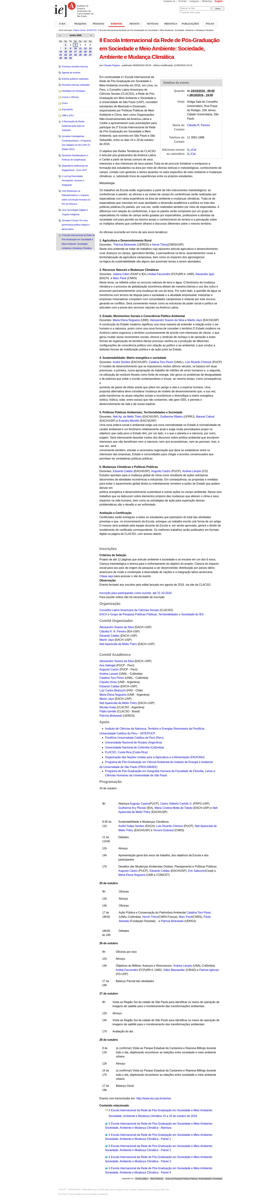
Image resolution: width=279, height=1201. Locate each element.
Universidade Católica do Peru (127, 733)
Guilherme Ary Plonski (132, 807)
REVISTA (135, 23)
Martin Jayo (194, 320)
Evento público (142, 1178)
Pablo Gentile (107, 711)
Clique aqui (106, 576)
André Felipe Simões (131, 825)
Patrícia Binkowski (110, 715)
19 (85, 51)
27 (90, 55)
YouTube (182, 1)
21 (60, 55)
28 (60, 58)
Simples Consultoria (98, 1194)
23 (70, 55)
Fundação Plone (121, 1189)
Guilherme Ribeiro (171, 416)
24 (75, 55)
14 (60, 51)
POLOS (210, 23)
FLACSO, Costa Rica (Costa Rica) (126, 752)
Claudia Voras (108, 682)
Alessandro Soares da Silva (167, 320)
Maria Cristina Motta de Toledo (174, 807)
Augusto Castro (160, 471)
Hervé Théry (159, 244)
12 (85, 48)
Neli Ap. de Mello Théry (127, 416)
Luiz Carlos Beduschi (112, 690)
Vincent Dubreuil (163, 830)
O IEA (62, 23)
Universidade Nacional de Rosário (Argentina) (133, 742)
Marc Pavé (119, 278)
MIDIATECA (170, 23)
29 (65, 58)
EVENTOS (116, 23)
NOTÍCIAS (152, 23)
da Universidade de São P (128, 767)
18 (80, 51)
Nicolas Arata (107, 707)
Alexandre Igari (204, 274)
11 (80, 48)
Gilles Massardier (174, 969)
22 (65, 55)
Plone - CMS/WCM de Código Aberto (77, 1189)
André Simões (121, 362)
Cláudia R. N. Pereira (112, 631)
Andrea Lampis (191, 471)
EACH (103, 614)
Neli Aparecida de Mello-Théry (118, 644)
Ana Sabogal (107, 665)
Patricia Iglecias (209, 969)
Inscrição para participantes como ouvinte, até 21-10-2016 (135, 593)
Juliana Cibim (121, 274)
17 (75, 51)
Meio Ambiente (157, 1178)
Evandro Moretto (129, 420)
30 (70, 58)
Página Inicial (79, 30)
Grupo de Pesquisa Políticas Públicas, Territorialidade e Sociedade (193, 1178)
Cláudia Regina (112, 65)
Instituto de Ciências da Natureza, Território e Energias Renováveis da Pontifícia (154, 728)
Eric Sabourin (196, 870)
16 (70, 51)
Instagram (194, 1)
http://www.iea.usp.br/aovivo (153, 1098)
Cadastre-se (169, 1)
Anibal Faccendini (159, 274)
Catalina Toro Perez (161, 362)
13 (90, 48)
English (219, 1)
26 (85, 55)
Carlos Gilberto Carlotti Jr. (176, 803)
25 (80, 55)
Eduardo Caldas (123, 471)
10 (75, 48)
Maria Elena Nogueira (126, 320)
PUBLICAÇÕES (190, 23)
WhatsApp (207, 1)
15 (65, 51)
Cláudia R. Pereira (198, 125)
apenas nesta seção (191, 12)
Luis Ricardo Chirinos (198, 362)
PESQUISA (80, 23)
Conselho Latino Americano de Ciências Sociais (129, 610)
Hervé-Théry (150, 916)
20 (90, 51)
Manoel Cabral (205, 416)
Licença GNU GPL (161, 1189)
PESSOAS (98, 23)
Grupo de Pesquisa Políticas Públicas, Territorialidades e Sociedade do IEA (157, 614)
